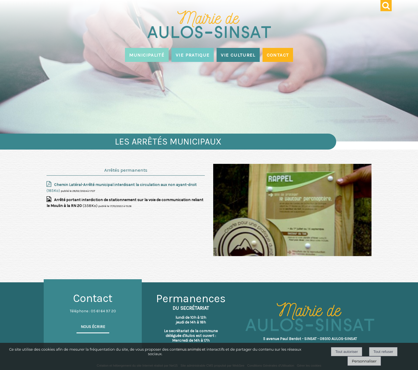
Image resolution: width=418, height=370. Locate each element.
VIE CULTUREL (238, 55)
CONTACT (278, 55)
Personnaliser (364, 361)
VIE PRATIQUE (193, 55)
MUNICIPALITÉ (146, 55)
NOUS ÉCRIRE (93, 326)
